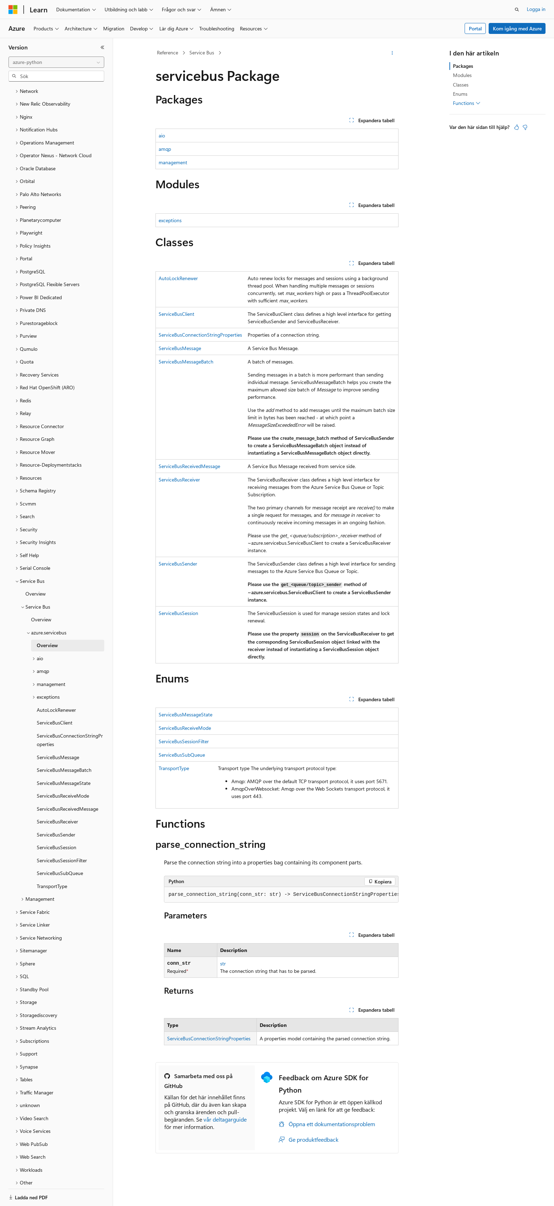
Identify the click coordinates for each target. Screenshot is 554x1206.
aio (162, 135)
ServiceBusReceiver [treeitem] (57, 797)
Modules (462, 75)
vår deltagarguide (225, 1119)
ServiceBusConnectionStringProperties (200, 334)
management (173, 162)
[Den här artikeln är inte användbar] (525, 127)
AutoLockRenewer (178, 278)
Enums (460, 93)
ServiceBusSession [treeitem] (56, 823)
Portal (475, 28)
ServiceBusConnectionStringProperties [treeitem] (70, 715)
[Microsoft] (13, 9)
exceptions (170, 220)
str (223, 963)
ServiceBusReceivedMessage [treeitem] (67, 784)
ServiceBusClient (176, 314)
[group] (281, 895)
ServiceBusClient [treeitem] (54, 698)
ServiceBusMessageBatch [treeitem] (64, 745)
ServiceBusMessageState (185, 714)
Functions (467, 103)
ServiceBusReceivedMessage (189, 466)
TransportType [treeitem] (52, 861)
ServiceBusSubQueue (182, 754)
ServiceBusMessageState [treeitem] (63, 758)
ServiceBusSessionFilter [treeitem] (62, 836)
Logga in (536, 9)
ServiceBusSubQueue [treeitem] (60, 848)
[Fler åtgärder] (392, 53)
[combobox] (56, 62)
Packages (463, 66)
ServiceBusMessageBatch (186, 361)
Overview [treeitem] (35, 569)
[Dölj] (102, 47)
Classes (460, 84)
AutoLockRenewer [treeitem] (56, 685)
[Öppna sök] (517, 9)
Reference (167, 52)
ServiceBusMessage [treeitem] (58, 732)
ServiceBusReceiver (179, 479)
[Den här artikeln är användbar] (516, 127)
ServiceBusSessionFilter (184, 741)
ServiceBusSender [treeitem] (56, 810)
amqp (165, 149)
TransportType (174, 768)
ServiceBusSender (178, 563)
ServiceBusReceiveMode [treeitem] (63, 771)
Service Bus (201, 52)
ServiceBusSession (178, 613)
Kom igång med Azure (517, 28)
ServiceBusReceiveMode (185, 728)
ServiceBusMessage (180, 348)
